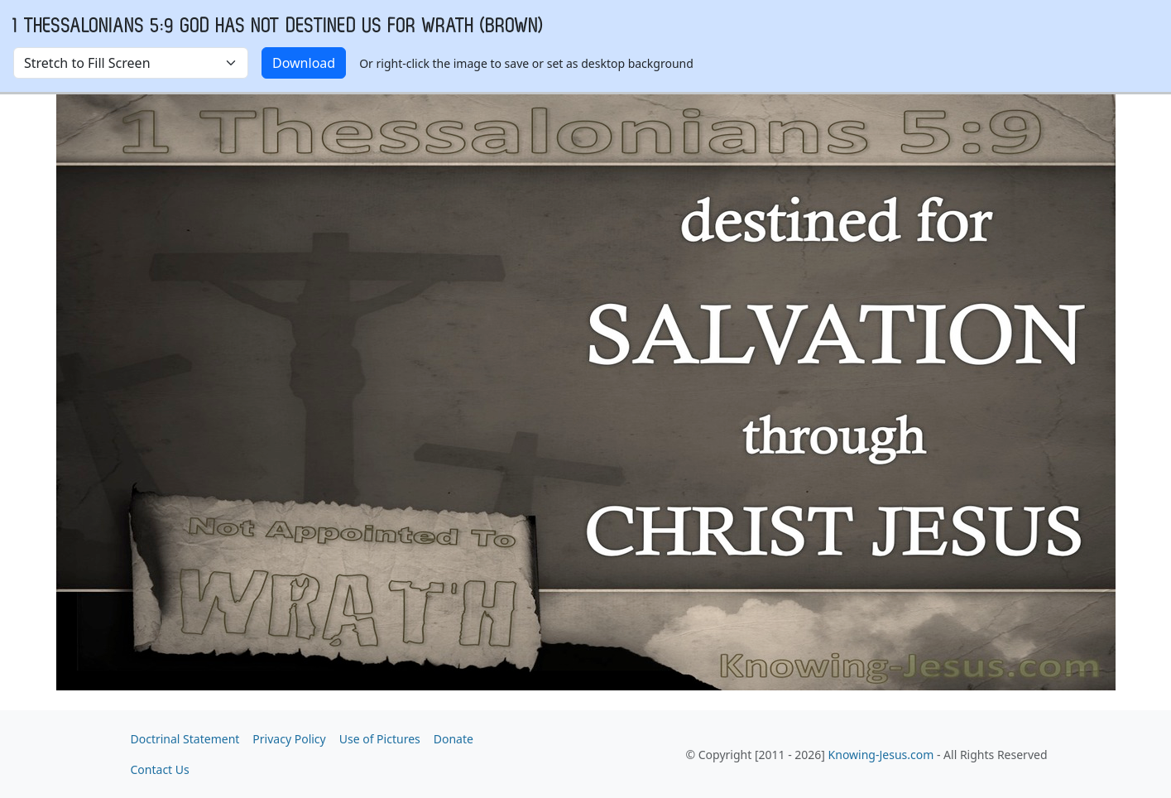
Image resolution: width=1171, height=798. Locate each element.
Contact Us (160, 769)
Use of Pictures (379, 739)
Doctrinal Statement (185, 739)
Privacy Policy (288, 739)
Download (303, 63)
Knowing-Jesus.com (881, 754)
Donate (453, 739)
